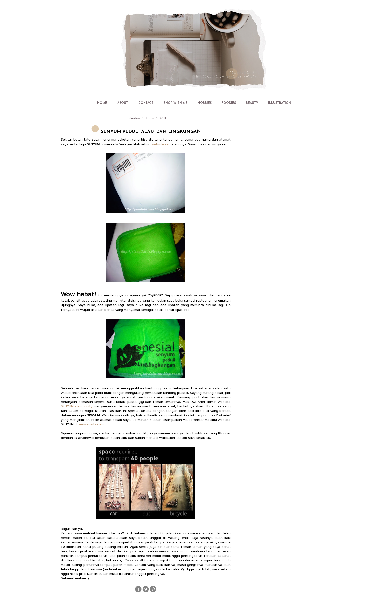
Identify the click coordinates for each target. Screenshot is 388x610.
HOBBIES (205, 103)
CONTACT (145, 103)
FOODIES (229, 103)
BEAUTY (252, 103)
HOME (102, 103)
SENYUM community (76, 406)
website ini (160, 144)
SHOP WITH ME (176, 103)
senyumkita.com (91, 424)
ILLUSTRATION (279, 103)
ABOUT (122, 103)
